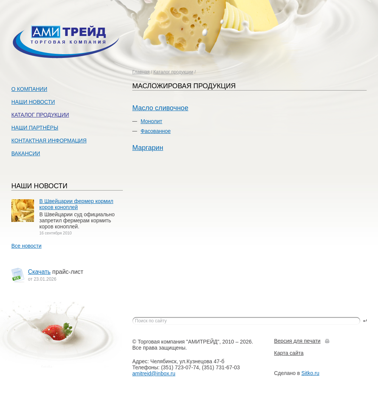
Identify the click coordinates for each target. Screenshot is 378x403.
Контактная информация (49, 140)
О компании (29, 89)
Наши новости (33, 102)
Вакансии (25, 153)
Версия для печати (297, 341)
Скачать (39, 272)
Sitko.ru (310, 373)
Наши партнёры (34, 128)
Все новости (26, 246)
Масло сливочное (160, 108)
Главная (141, 72)
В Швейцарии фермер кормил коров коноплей (76, 204)
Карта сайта (289, 353)
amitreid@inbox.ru (153, 373)
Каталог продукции (173, 72)
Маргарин (147, 148)
